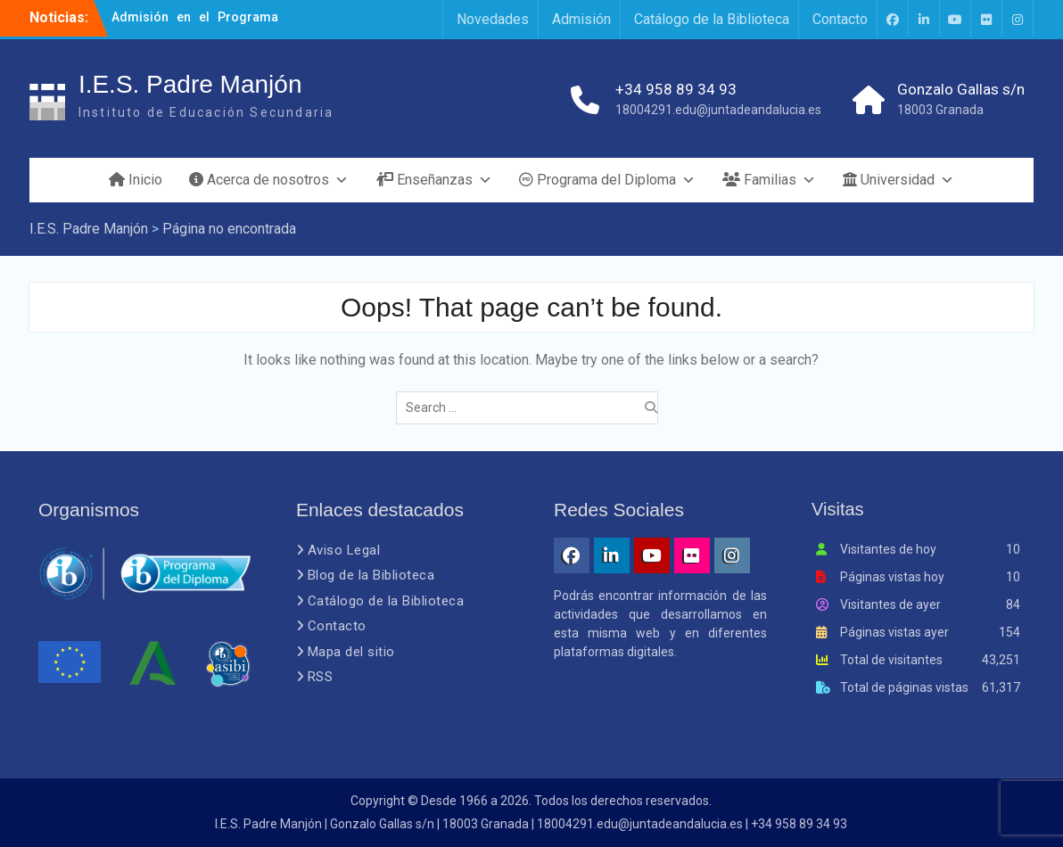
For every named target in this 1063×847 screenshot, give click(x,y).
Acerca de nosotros (269, 180)
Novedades (493, 19)
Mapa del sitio (351, 652)
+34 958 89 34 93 (676, 89)
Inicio (135, 179)
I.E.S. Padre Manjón (190, 84)
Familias (769, 180)
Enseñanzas (433, 180)
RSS (321, 677)
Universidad (898, 180)
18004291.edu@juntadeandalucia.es (718, 110)
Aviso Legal (344, 550)
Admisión (581, 19)
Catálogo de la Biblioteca (711, 19)
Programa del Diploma (607, 180)
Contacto (840, 19)
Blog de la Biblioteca (371, 575)
